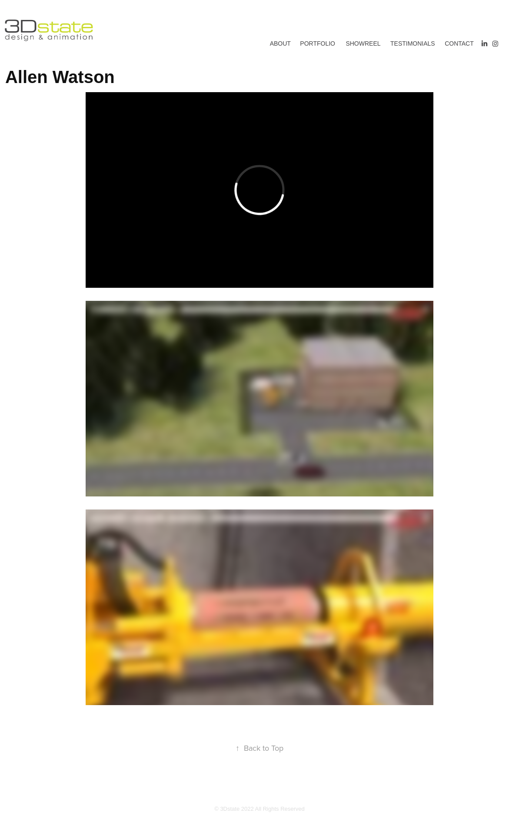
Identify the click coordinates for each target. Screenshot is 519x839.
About (280, 43)
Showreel (363, 43)
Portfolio (317, 43)
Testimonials (412, 43)
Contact (459, 43)
